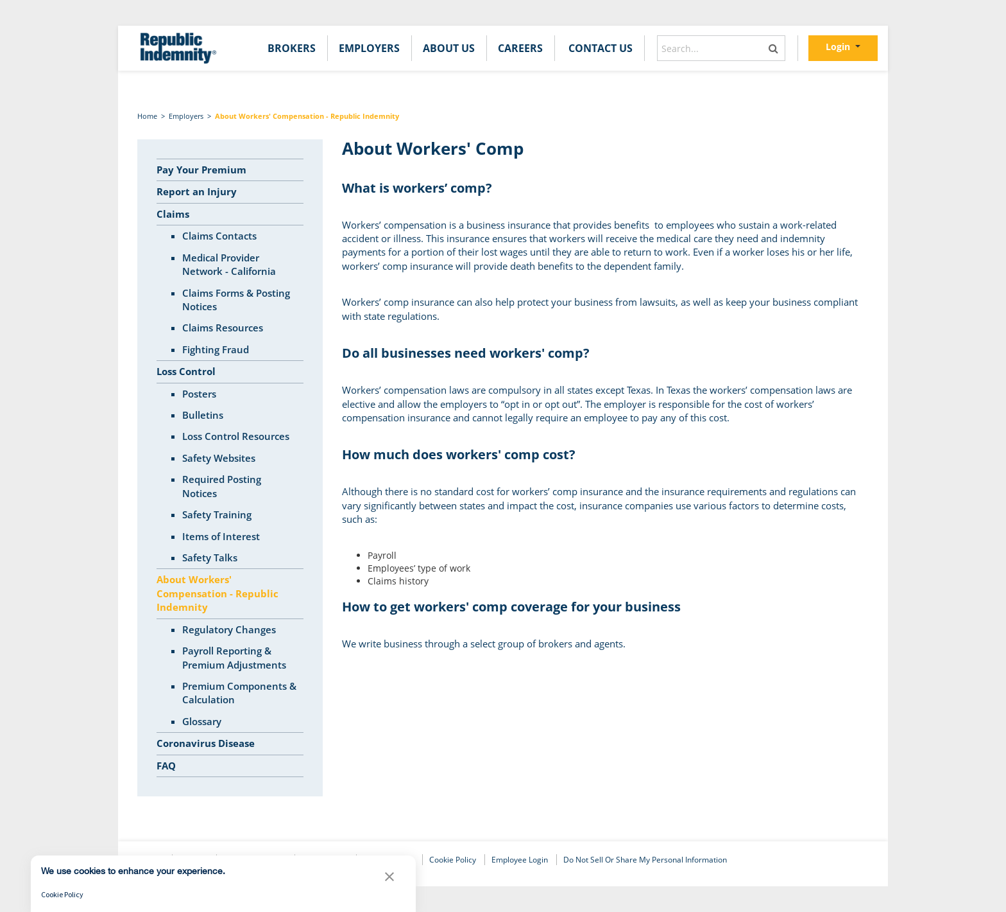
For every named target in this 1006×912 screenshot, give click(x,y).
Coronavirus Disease (206, 743)
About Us (449, 48)
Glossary (201, 721)
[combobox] (721, 48)
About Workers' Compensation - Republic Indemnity (307, 116)
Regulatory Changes (229, 629)
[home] (177, 48)
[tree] (230, 468)
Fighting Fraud (215, 349)
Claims (173, 213)
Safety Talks (209, 557)
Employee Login (519, 859)
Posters (199, 393)
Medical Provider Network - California (229, 264)
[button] (389, 880)
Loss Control (186, 371)
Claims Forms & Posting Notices (236, 299)
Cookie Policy (452, 859)
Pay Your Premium (201, 169)
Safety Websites (218, 458)
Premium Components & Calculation (239, 693)
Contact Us (600, 48)
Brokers (292, 48)
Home (147, 116)
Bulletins (202, 414)
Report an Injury (197, 191)
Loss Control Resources (235, 436)
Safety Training (217, 514)
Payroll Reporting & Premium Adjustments (234, 657)
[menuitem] (291, 48)
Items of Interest (221, 536)
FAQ (166, 765)
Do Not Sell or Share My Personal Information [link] (645, 859)
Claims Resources (222, 327)
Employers (369, 48)
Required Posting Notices (221, 486)
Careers (520, 48)
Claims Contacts (219, 235)
